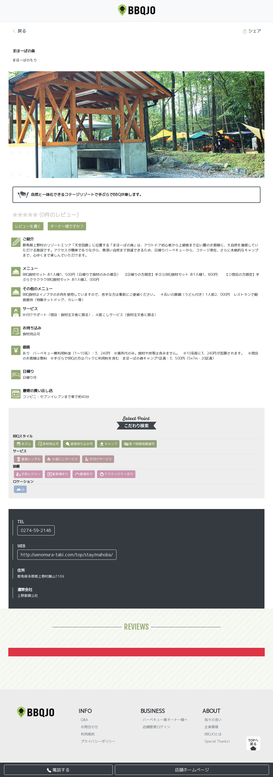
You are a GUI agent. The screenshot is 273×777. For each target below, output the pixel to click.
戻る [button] (19, 31)
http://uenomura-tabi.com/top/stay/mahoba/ (67, 555)
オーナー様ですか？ (67, 226)
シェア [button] (252, 31)
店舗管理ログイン (156, 726)
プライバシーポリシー (98, 741)
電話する (58, 770)
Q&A (84, 719)
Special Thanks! (217, 741)
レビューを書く (28, 226)
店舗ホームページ (192, 770)
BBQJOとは (213, 734)
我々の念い (213, 719)
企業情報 (211, 726)
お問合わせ (89, 726)
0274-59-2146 (36, 530)
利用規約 (88, 734)
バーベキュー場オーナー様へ (165, 719)
